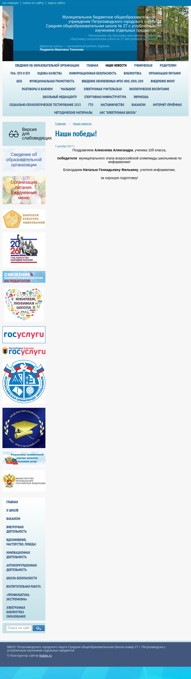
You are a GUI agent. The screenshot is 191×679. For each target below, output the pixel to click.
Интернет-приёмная (167, 104)
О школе (12, 510)
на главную (10, 3)
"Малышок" (68, 89)
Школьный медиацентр (60, 97)
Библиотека (132, 73)
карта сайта (56, 3)
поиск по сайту (33, 3)
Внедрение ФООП (163, 81)
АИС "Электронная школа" (118, 112)
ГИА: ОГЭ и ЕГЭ (20, 73)
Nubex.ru (45, 655)
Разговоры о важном (37, 89)
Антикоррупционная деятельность (21, 567)
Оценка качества (49, 73)
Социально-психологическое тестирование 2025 (45, 104)
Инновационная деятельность (18, 554)
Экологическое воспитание (149, 89)
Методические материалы (73, 112)
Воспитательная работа (23, 586)
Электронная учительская (103, 89)
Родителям (168, 65)
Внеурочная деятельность (16, 529)
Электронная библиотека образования (16, 612)
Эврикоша (141, 97)
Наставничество (112, 104)
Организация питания (165, 73)
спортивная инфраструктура (105, 97)
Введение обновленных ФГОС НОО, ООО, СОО (112, 81)
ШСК (19, 81)
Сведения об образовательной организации (47, 65)
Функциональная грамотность (51, 81)
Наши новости (116, 65)
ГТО (90, 104)
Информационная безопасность (92, 73)
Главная (92, 65)
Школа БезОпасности (21, 578)
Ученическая (143, 65)
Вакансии (139, 104)
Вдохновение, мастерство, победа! (21, 542)
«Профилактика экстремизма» (17, 597)
